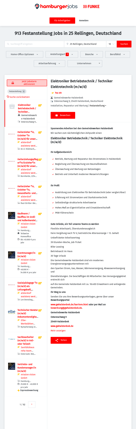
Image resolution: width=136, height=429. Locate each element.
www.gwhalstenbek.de (62, 326)
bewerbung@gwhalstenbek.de (66, 308)
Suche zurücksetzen (18, 97)
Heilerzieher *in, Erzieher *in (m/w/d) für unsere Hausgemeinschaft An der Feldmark (27, 139)
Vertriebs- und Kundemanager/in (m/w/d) (26, 367)
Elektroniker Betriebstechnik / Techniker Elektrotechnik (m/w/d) (27, 112)
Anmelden (83, 20)
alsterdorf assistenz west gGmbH (28, 145)
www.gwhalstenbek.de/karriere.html (69, 304)
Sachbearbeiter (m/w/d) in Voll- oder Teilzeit (25, 340)
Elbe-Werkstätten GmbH (27, 323)
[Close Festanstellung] (23, 91)
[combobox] (34, 44)
